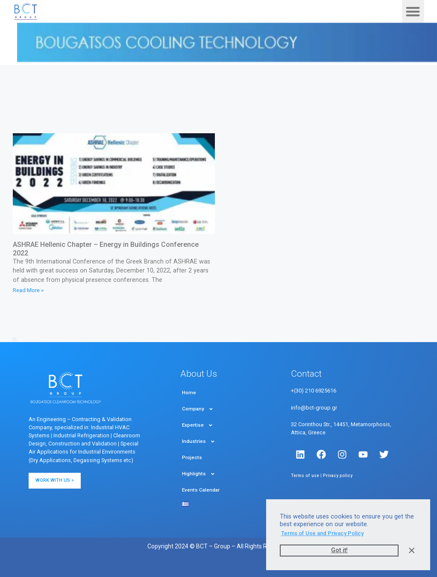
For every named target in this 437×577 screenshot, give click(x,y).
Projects (192, 457)
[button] (413, 11)
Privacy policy (337, 475)
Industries (198, 441)
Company (198, 409)
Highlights (198, 474)
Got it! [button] (339, 550)
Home (189, 392)
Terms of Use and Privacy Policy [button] (322, 533)
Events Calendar (201, 490)
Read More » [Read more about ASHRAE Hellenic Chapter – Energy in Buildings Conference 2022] (28, 290)
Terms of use (305, 475)
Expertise (197, 425)
